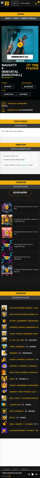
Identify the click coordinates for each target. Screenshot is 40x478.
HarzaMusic (27, 353)
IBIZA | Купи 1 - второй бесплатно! (24, 398)
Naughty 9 (8, 77)
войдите (24, 165)
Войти (15, 3)
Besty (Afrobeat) (17, 411)
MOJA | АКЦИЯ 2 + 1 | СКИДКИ (21, 424)
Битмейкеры (24, 469)
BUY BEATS (15, 469)
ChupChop (32, 340)
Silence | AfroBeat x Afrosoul (22, 359)
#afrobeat (23, 94)
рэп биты (20, 14)
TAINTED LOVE (15, 405)
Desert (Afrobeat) (17, 347)
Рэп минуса (6, 469)
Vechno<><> (24, 379)
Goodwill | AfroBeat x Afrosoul (23, 366)
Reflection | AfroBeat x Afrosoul (24, 372)
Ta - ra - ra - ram (17, 340)
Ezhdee (28, 405)
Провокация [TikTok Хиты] (23, 244)
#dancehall (9, 94)
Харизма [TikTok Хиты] (22, 257)
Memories (13, 353)
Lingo (12, 379)
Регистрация (25, 3)
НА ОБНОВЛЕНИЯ (17, 110)
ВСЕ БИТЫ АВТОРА (20, 193)
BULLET (12, 418)
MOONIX (33, 347)
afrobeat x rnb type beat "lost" (23, 392)
